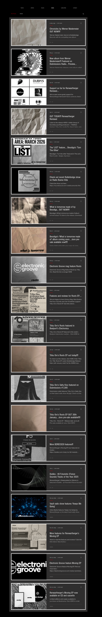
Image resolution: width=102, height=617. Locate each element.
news (21, 13)
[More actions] (82, 23)
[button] (83, 14)
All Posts (13, 13)
